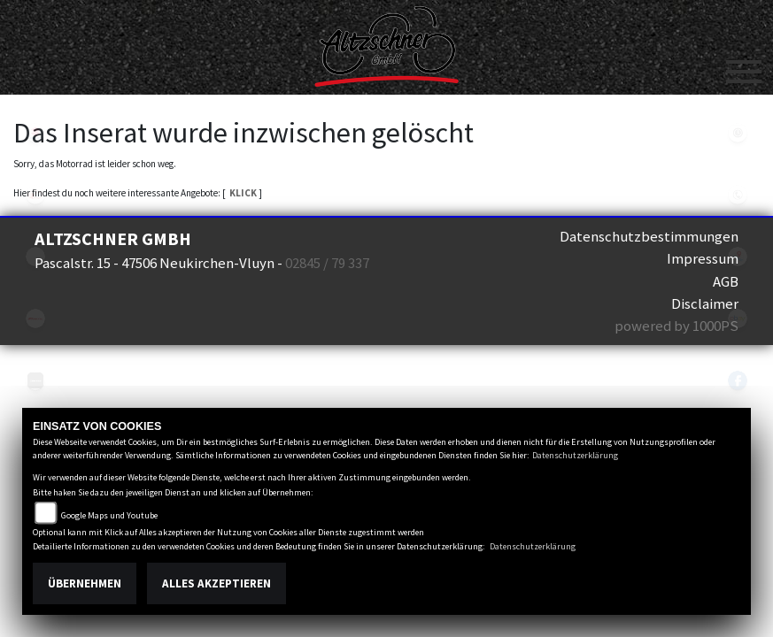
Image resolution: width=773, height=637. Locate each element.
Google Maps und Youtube (109, 515)
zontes (35, 380)
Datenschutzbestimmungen (649, 236)
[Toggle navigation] (744, 65)
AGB (725, 281)
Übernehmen (84, 583)
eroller (35, 256)
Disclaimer (704, 303)
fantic (35, 318)
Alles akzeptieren (216, 583)
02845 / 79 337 (327, 262)
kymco (35, 194)
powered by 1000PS (676, 325)
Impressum (702, 258)
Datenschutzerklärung (575, 455)
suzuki (35, 132)
